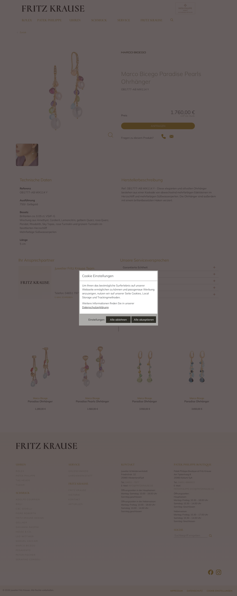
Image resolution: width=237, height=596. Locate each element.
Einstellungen (96, 319)
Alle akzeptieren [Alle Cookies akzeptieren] (144, 319)
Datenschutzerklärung (95, 307)
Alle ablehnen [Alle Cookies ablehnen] (118, 319)
